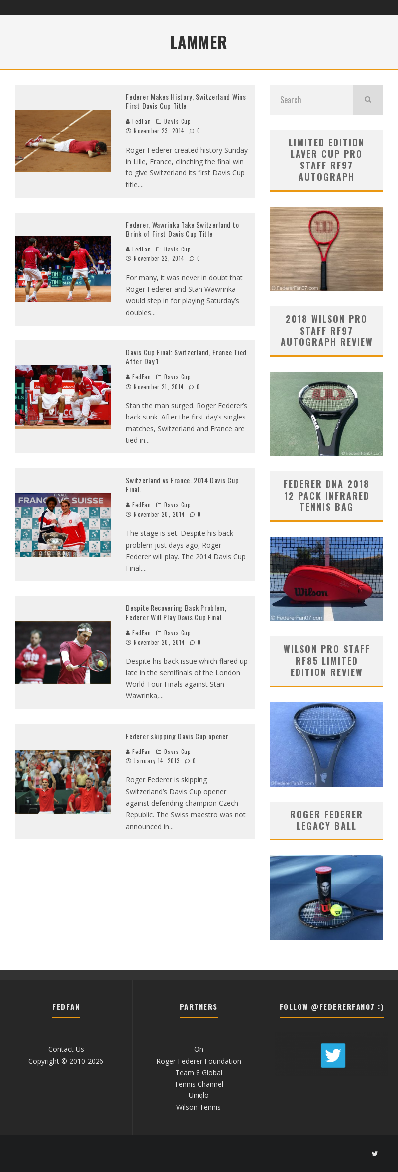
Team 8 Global (198, 1072)
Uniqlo (199, 1095)
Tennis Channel (198, 1083)
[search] (368, 100)
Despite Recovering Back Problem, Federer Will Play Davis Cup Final (176, 612)
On (198, 1049)
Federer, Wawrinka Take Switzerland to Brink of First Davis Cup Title (182, 229)
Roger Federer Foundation (198, 1061)
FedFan (138, 121)
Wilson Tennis (198, 1107)
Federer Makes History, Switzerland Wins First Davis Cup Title (186, 101)
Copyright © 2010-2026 (65, 1061)
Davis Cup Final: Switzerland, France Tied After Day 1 (186, 356)
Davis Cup (177, 121)
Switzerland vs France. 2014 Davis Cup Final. (182, 484)
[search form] (311, 100)
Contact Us (66, 1049)
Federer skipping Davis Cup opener (177, 736)
